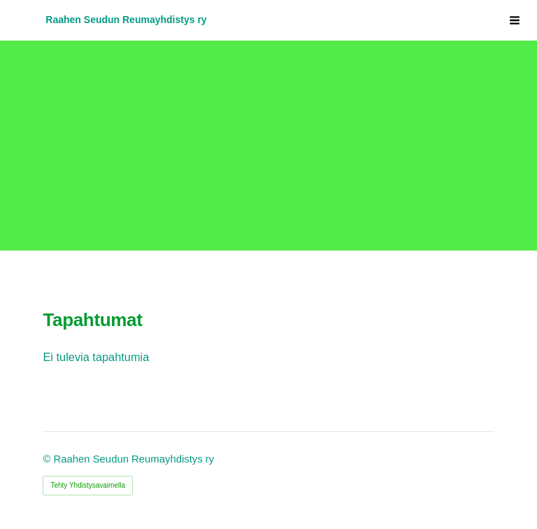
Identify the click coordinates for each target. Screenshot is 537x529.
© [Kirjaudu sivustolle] (48, 459)
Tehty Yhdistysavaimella (87, 485)
